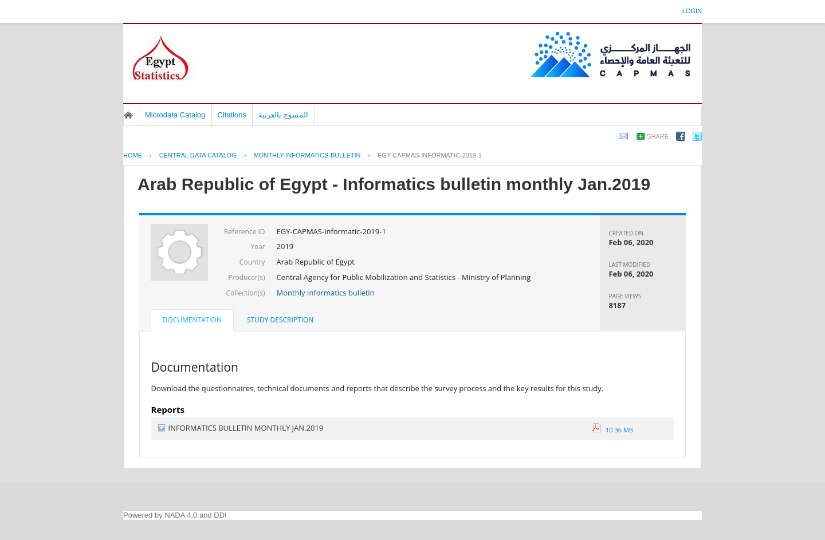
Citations (232, 115)
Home (128, 115)
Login (692, 10)
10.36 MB (612, 429)
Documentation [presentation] (192, 320)
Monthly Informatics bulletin (326, 292)
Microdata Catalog (175, 115)
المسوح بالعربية (283, 115)
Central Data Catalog (198, 155)
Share (658, 136)
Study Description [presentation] (280, 320)
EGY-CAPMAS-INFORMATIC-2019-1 (430, 155)
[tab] (192, 321)
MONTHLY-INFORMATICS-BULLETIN (307, 155)
